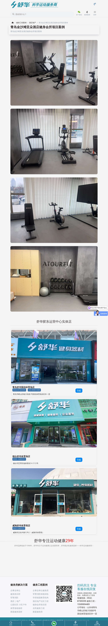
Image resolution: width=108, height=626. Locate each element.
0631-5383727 (18, 528)
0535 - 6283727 (19, 459)
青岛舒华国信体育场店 (23, 387)
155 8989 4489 (34, 390)
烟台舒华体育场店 (21, 456)
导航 (79, 390)
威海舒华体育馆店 (21, 525)
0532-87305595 (19, 390)
